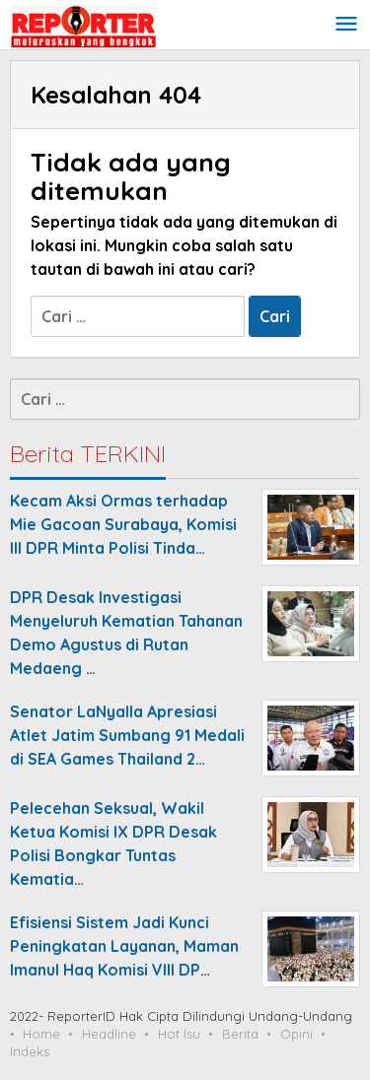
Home (41, 1034)
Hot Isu (179, 1034)
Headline (109, 1034)
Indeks (29, 1051)
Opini (296, 1034)
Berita (240, 1034)
